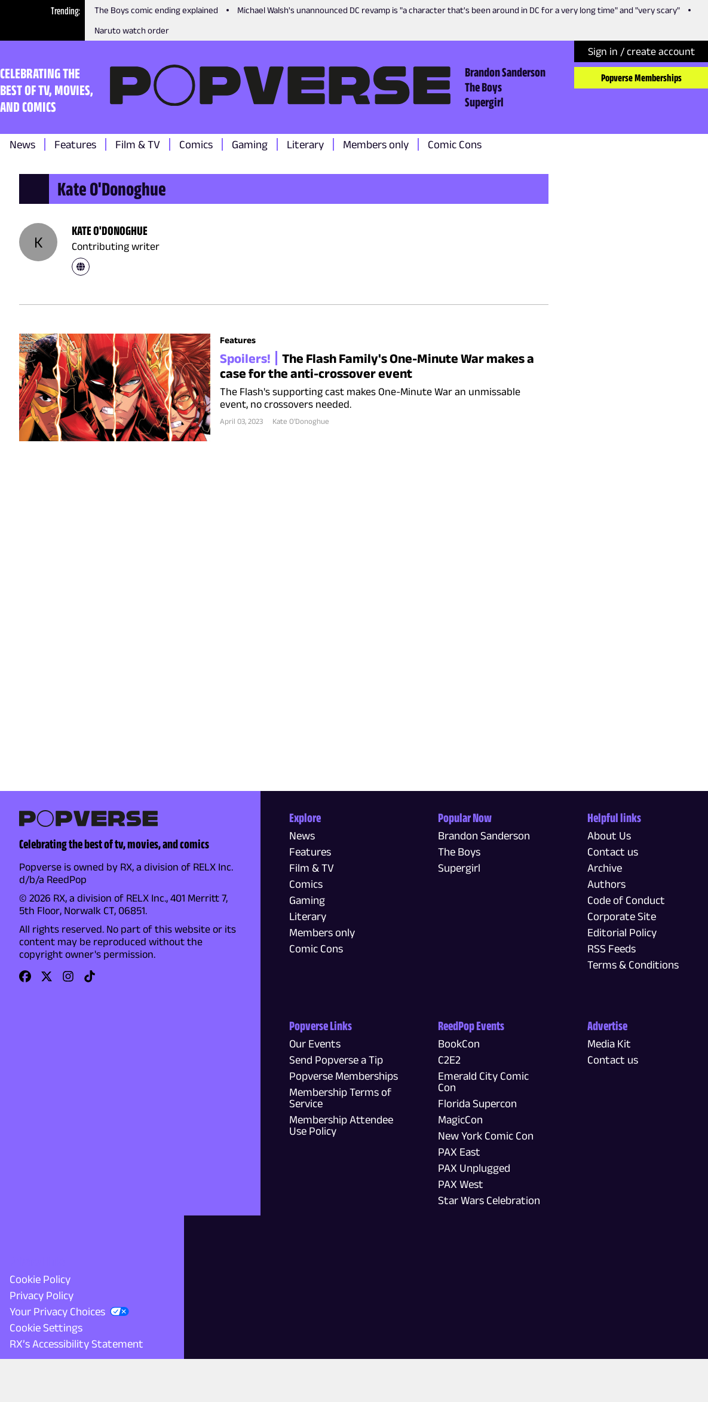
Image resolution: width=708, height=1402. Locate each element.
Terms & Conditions (633, 964)
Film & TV (137, 144)
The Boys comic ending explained (156, 10)
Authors (606, 884)
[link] (81, 267)
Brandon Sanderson (505, 72)
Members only (376, 144)
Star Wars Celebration (489, 1200)
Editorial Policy (622, 932)
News (22, 144)
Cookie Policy (40, 1279)
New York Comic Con (486, 1135)
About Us (609, 835)
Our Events (315, 1043)
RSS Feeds (611, 948)
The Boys (483, 87)
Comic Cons (455, 144)
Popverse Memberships (641, 78)
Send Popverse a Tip (336, 1059)
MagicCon (460, 1119)
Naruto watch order (131, 30)
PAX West (460, 1184)
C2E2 (449, 1059)
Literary (305, 144)
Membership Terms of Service (340, 1097)
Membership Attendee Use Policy (341, 1125)
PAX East (459, 1151)
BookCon (459, 1043)
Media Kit (609, 1043)
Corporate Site (621, 916)
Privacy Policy (41, 1295)
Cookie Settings (46, 1327)
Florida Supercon (477, 1103)
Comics (196, 144)
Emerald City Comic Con (483, 1081)
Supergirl (484, 101)
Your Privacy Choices (57, 1311)
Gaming (250, 144)
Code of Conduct (626, 900)
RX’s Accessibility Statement (76, 1343)
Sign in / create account (641, 51)
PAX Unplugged (474, 1168)
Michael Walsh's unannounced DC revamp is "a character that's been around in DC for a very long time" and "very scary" (458, 10)
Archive (604, 867)
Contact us (612, 851)
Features (75, 144)
